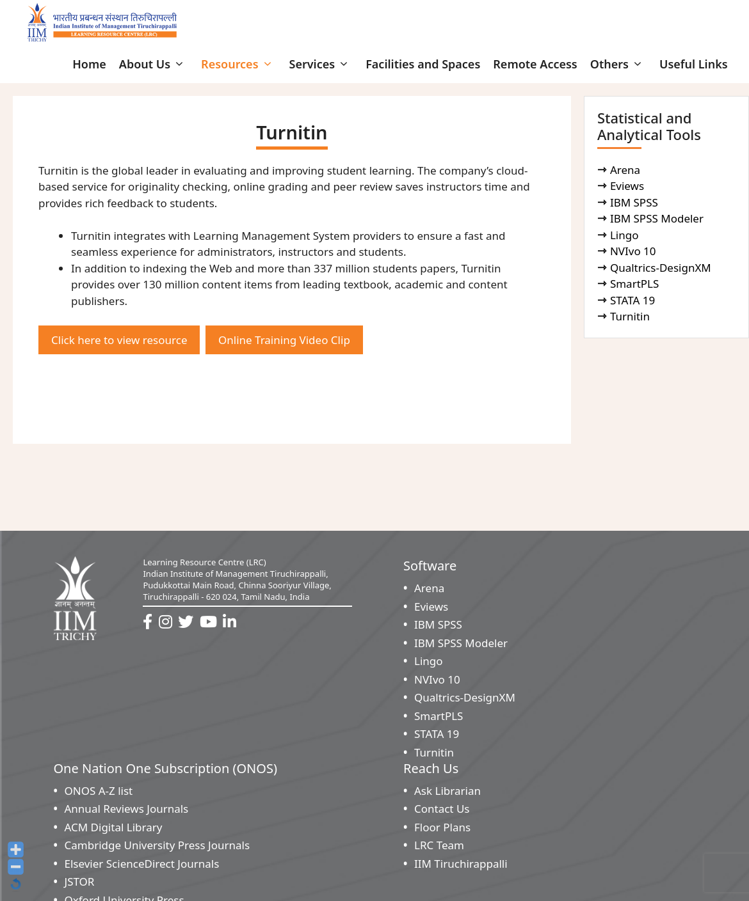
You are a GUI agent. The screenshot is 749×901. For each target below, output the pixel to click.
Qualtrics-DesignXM (662, 267)
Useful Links (693, 64)
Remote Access (535, 64)
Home (89, 64)
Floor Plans (442, 827)
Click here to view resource (119, 340)
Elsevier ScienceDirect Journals (142, 863)
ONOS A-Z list (99, 790)
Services (321, 64)
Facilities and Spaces (423, 64)
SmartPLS (636, 283)
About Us (153, 64)
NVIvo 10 (634, 251)
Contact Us (442, 808)
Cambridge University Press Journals (157, 845)
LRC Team (439, 845)
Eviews (628, 185)
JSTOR (80, 881)
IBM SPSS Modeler (658, 218)
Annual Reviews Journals (127, 808)
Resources (238, 64)
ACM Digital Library (114, 827)
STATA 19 (634, 300)
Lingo (625, 235)
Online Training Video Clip (284, 340)
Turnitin (631, 316)
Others (618, 64)
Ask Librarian (447, 790)
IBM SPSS (635, 202)
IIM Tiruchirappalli (461, 863)
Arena (626, 169)
